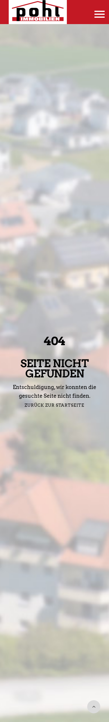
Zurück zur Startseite (54, 405)
